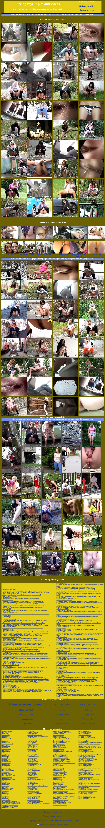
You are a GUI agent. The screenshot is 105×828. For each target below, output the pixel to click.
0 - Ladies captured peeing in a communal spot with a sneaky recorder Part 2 (23, 691)
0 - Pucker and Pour (61, 671)
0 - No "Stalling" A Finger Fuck (10, 593)
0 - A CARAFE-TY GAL (62, 675)
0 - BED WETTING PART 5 (63, 630)
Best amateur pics (26, 715)
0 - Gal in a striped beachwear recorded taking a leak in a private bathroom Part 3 (24, 610)
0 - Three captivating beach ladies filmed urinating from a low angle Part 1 (76, 642)
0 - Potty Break (6, 611)
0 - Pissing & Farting (62, 698)
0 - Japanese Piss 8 (7, 606)
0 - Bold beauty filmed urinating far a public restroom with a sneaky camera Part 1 (24, 654)
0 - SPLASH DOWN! (61, 687)
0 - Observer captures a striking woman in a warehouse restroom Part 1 (76, 588)
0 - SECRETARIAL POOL (63, 651)
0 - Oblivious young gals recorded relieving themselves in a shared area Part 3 (23, 647)
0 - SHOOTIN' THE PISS (62, 659)
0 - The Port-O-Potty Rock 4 (64, 600)
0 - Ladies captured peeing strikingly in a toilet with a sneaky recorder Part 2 (23, 605)
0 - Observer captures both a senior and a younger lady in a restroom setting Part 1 (25, 656)
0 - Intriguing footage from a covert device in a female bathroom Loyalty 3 (76, 654)
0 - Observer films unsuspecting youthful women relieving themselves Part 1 (23, 601)
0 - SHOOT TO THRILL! (62, 609)
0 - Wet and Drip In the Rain (9, 686)
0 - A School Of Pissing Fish (9, 612)
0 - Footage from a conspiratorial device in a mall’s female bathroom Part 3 (77, 653)
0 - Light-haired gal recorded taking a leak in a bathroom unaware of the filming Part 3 (25, 625)
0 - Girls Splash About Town (64, 619)
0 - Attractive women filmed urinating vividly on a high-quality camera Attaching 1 (24, 667)
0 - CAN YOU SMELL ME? (9, 626)
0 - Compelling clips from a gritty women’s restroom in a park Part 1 (20, 676)
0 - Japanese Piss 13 (7, 616)
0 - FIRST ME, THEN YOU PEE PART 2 (66, 691)
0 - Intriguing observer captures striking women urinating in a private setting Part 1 (25, 653)
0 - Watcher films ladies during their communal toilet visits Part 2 (20, 649)
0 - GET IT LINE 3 (61, 676)
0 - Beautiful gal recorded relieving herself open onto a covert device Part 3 (22, 670)
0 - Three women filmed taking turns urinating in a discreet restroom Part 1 (22, 635)
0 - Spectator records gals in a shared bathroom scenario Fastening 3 (75, 589)
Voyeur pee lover (87, 10)
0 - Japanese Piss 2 (61, 583)
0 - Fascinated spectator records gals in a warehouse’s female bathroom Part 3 (23, 623)
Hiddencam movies (88, 723)
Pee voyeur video (62, 723)
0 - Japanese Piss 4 (61, 670)
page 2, (86, 14)
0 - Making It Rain (61, 628)
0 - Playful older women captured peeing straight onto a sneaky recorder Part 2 (78, 591)
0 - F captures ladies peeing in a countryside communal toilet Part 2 (20, 682)
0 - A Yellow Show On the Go (64, 647)
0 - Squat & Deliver (61, 631)
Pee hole (62, 710)
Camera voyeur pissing (25, 704)
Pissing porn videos (87, 6)
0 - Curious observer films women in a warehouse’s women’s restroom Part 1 (77, 639)
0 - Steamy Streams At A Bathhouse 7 (66, 598)
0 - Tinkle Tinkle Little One (9, 621)
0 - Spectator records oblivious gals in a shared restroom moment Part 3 (76, 601)
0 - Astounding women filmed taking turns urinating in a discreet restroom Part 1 (78, 672)
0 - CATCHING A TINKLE (63, 661)
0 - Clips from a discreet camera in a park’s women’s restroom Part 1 (75, 606)
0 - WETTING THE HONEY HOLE (10, 639)
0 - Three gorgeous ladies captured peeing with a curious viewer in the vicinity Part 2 (25, 680)
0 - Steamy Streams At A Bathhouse (66, 684)
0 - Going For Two (7, 597)
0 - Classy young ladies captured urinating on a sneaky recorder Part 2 (21, 595)
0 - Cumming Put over (62, 667)
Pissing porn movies (52, 812)
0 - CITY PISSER (60, 621)
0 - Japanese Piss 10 (7, 629)
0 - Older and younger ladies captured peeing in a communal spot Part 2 (76, 679)
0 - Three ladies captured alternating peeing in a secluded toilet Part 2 (21, 603)
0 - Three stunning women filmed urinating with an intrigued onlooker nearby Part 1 (79, 694)
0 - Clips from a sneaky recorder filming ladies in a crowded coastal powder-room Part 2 (26, 592)
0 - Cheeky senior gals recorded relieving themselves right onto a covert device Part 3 (25, 614)
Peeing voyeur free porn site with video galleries (54, 824)
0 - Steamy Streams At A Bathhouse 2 (66, 682)
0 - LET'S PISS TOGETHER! (9, 596)
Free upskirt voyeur (26, 719)
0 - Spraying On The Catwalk (10, 661)
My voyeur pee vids (62, 719)
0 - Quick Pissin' (6, 609)
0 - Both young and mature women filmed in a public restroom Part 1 (21, 651)
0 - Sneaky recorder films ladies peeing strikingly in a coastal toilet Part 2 (76, 680)
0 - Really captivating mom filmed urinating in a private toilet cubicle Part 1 (22, 628)
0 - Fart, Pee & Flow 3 (8, 600)
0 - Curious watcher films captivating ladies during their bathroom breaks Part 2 (24, 591)
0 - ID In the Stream (61, 693)
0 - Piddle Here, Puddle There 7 (10, 687)
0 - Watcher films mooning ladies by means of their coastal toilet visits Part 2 (23, 689)
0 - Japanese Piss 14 (7, 617)
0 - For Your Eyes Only (8, 630)
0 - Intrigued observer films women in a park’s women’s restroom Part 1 (21, 634)
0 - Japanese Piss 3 (61, 637)
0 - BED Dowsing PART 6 (8, 642)
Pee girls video (89, 715)
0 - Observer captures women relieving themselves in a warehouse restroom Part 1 (25, 633)
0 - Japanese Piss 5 (61, 605)
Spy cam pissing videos (52, 816)
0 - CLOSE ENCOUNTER (63, 640)
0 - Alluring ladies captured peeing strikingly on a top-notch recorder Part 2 (22, 644)
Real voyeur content (62, 715)
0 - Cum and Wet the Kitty (9, 619)
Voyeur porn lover (88, 719)
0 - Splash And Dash (62, 643)
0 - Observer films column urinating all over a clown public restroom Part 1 (77, 681)
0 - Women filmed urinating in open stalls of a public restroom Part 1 (21, 672)
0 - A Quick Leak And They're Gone (11, 637)
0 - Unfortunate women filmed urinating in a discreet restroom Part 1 (21, 598)
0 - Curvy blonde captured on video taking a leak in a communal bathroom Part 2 (24, 677)
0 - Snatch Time (60, 668)
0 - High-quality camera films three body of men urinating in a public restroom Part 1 (25, 679)
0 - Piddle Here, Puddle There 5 (10, 675)
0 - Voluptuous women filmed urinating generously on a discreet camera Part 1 (23, 602)
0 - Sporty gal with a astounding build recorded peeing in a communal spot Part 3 (24, 620)
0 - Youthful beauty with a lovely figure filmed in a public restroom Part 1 (22, 624)
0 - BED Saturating (61, 673)
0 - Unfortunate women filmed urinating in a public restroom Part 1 (74, 645)
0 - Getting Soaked (61, 652)
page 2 (29, 14)
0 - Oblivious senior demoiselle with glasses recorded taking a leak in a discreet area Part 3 (27, 645)
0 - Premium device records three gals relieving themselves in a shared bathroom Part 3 (26, 631)
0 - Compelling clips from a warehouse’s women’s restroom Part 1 (74, 587)
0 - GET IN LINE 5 (61, 597)
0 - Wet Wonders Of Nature (63, 617)
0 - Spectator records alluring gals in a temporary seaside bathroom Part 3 (22, 671)
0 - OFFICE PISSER (7, 666)
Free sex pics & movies (62, 704)
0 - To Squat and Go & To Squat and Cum (13, 662)
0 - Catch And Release (62, 626)
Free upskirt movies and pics (88, 704)
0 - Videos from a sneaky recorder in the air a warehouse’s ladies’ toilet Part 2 (77, 644)
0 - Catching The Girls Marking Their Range (68, 690)
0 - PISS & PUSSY (6, 684)
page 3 (34, 14)
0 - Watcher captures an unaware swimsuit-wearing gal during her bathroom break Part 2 (26, 690)
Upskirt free (88, 710)
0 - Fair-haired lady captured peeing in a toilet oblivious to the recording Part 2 (78, 596)
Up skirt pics (26, 723)
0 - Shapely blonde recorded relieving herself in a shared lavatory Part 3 (76, 638)
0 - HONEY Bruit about (8, 663)
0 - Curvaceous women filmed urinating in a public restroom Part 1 (74, 620)
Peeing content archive (75, 14)
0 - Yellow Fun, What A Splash (10, 657)
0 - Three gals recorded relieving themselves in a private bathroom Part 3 (22, 643)
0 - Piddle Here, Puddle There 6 (10, 665)
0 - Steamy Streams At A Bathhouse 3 (66, 689)
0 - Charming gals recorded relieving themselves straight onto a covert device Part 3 (79, 658)
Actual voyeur (26, 709)
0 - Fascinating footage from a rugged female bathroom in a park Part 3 (21, 638)
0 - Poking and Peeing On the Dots (66, 656)
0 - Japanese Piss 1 (7, 668)
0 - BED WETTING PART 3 (63, 610)
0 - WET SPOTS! (6, 615)
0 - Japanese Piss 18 (62, 592)
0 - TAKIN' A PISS (6, 652)
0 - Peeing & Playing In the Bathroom (12, 648)
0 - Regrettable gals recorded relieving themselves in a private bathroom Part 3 (78, 662)
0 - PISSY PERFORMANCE (9, 589)
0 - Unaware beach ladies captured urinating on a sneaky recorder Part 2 (76, 663)
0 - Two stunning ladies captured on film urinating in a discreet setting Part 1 (77, 607)
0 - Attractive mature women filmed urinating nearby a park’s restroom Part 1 (77, 677)
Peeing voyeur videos (18, 14)
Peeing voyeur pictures (46, 14)
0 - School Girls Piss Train (9, 685)
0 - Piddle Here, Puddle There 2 (10, 673)
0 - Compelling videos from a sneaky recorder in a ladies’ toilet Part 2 (21, 681)
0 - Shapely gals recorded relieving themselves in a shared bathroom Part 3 (23, 607)
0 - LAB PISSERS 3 (61, 657)
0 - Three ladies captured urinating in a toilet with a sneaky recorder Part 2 (77, 616)
